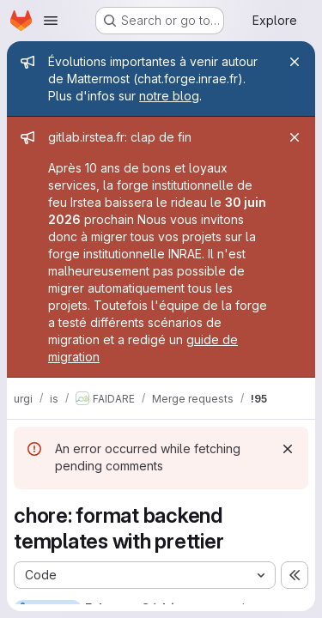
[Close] (294, 62)
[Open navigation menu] (50, 20)
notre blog (169, 95)
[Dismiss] (287, 449)
